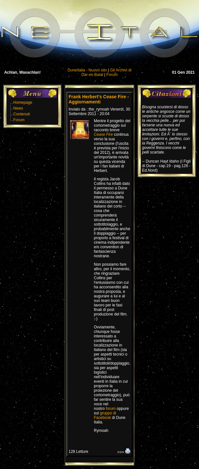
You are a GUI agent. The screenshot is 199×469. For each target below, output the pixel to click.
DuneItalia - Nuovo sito (87, 70)
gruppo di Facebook (105, 415)
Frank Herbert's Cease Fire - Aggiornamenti (99, 99)
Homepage (22, 102)
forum (111, 408)
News (18, 108)
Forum (112, 74)
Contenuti (21, 114)
